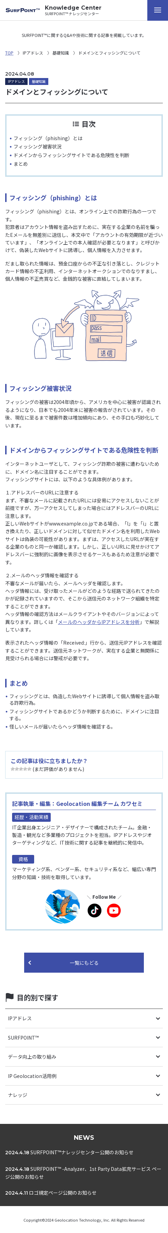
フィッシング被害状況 (37, 146)
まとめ (20, 163)
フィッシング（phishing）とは (47, 138)
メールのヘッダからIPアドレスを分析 (99, 621)
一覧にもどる (84, 962)
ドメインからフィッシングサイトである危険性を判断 (71, 155)
